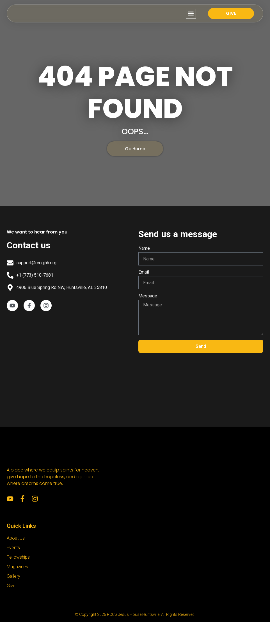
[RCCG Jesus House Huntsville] (69, 362)
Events (13, 547)
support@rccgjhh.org (36, 262)
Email (143, 272)
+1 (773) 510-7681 (34, 275)
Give (11, 585)
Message (147, 296)
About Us (16, 538)
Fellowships (18, 557)
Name (144, 248)
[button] (191, 14)
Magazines (17, 566)
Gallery (13, 576)
